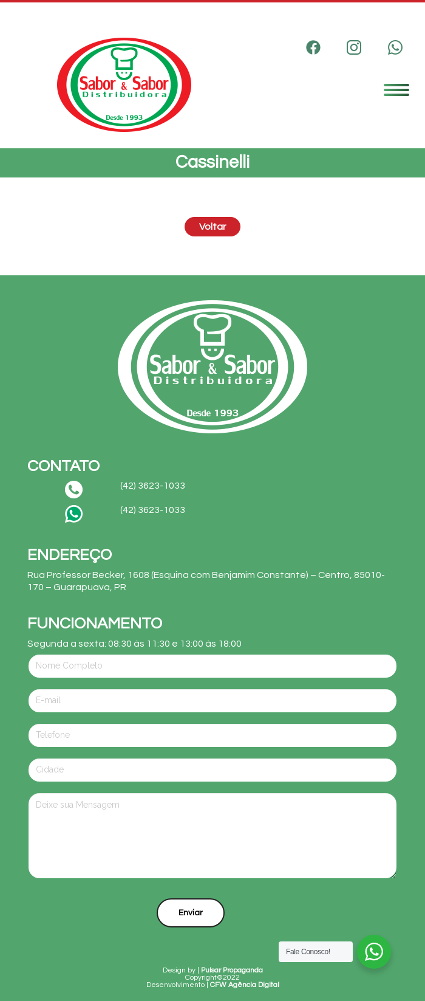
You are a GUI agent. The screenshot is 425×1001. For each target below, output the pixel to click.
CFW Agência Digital (244, 985)
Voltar (212, 227)
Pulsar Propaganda (232, 970)
